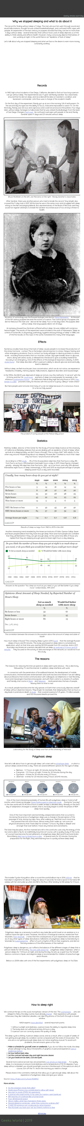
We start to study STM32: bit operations (24, 1092)
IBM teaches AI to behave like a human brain (26, 1096)
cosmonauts (66, 1012)
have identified (37, 1023)
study (24, 461)
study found (9, 362)
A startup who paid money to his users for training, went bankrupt (34, 1094)
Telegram (42, 681)
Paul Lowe (29, 112)
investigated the (21, 941)
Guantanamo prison (21, 379)
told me (69, 877)
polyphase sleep (62, 763)
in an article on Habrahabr (56, 1062)
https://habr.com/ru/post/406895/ (24, 1079)
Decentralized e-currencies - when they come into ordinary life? (33, 1103)
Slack (30, 681)
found (55, 641)
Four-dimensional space (18, 1099)
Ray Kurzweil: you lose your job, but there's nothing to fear (31, 1107)
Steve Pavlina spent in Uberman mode (46, 802)
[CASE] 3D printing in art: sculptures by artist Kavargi (29, 1105)
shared (49, 1014)
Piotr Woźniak (18, 937)
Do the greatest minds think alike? (21, 1088)
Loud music (28, 377)
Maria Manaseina (61, 317)
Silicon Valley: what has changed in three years (27, 1101)
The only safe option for (39, 950)
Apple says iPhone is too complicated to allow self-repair (31, 1090)
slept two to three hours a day (29, 836)
